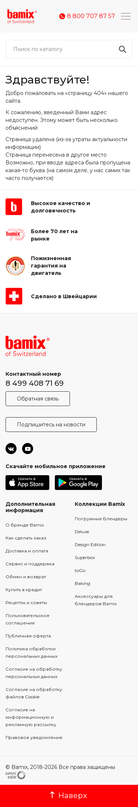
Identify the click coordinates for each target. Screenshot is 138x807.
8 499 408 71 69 (35, 383)
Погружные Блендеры (101, 518)
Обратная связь (38, 398)
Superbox (85, 557)
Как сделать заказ (26, 538)
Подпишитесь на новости (51, 424)
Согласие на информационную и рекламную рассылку (31, 717)
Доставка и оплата (27, 551)
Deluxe (82, 531)
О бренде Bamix (25, 525)
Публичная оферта (28, 636)
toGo (80, 570)
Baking (82, 583)
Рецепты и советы (26, 602)
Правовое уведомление (34, 737)
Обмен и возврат (26, 576)
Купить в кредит (24, 589)
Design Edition (90, 544)
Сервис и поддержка (30, 563)
